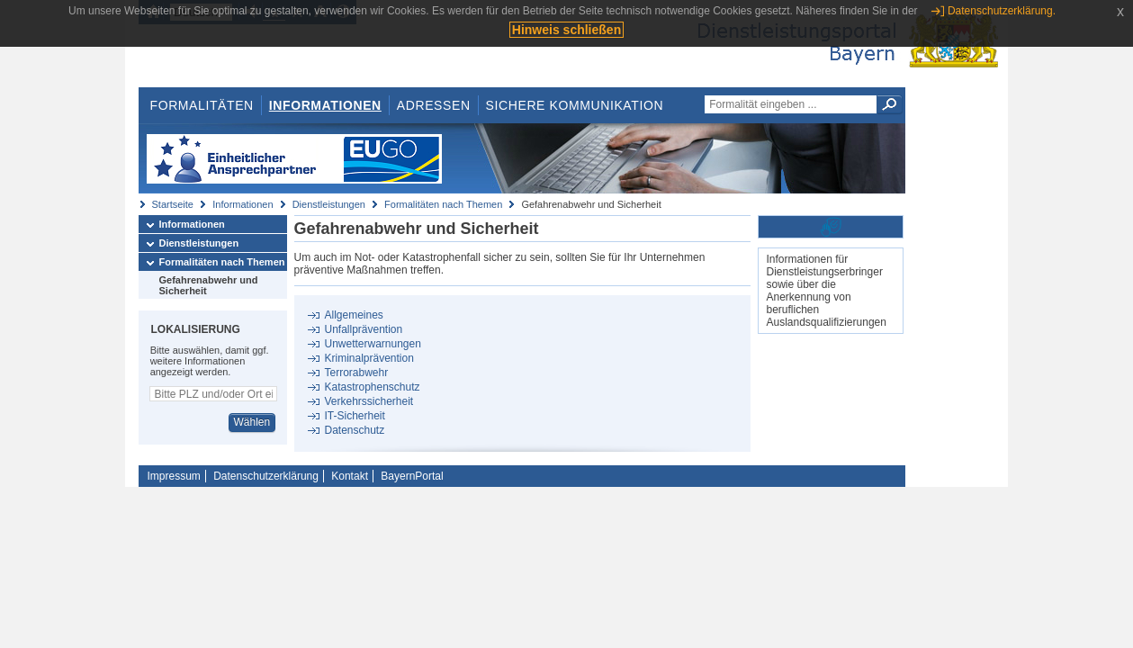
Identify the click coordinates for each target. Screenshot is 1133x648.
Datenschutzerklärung (266, 476)
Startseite (172, 204)
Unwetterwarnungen (372, 344)
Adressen (434, 105)
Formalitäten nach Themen (443, 204)
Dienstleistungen (328, 204)
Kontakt (349, 476)
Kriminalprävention (368, 358)
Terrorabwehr (356, 372)
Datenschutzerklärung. (1002, 10)
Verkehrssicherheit (368, 401)
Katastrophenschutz (371, 387)
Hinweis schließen (566, 29)
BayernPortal (412, 476)
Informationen (325, 105)
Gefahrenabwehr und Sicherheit (208, 285)
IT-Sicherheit (354, 416)
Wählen (251, 422)
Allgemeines (353, 315)
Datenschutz (354, 430)
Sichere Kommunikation (575, 105)
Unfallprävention (363, 329)
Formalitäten (201, 105)
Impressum (174, 476)
